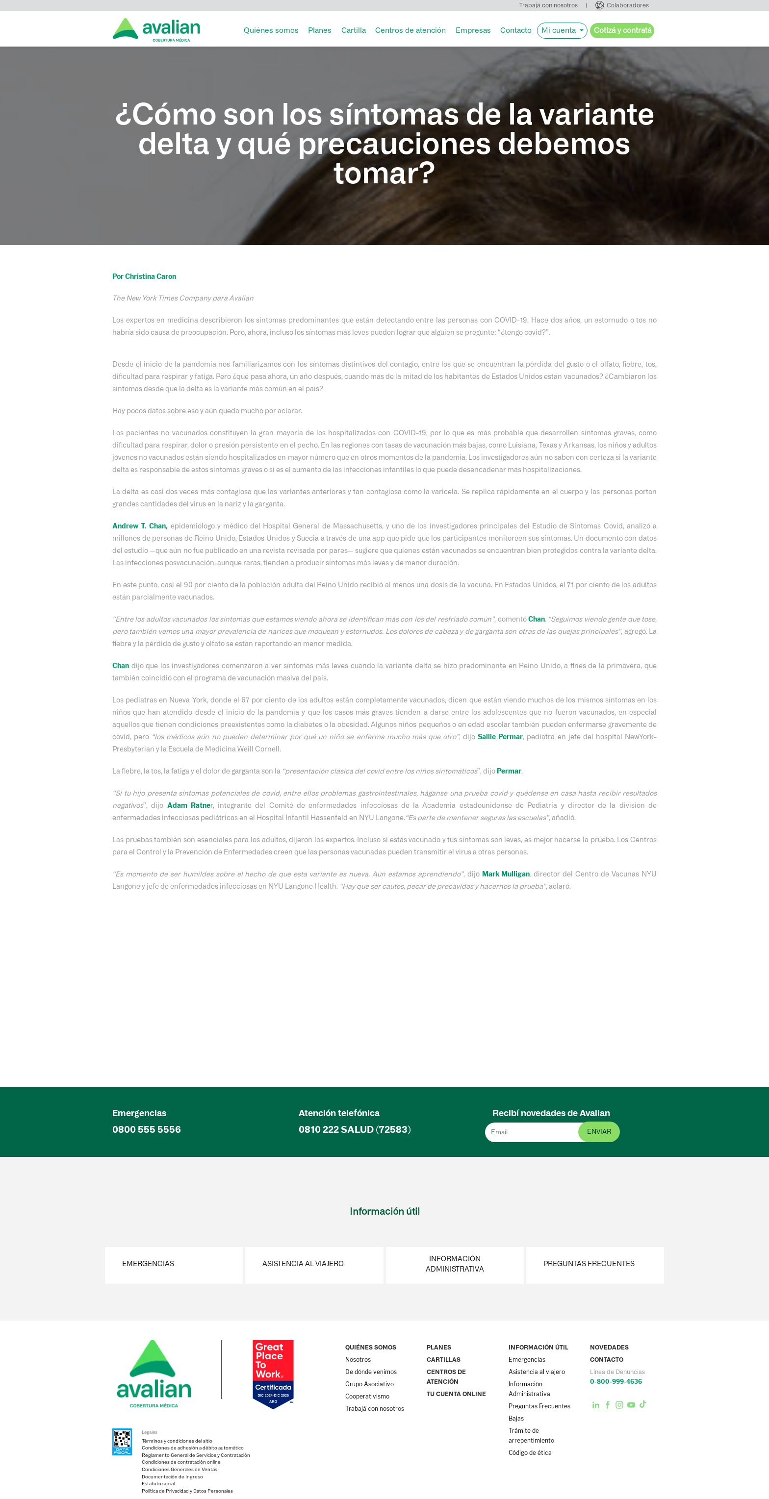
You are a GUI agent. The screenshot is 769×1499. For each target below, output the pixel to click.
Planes (320, 30)
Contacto (516, 30)
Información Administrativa (455, 1264)
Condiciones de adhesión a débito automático (193, 1448)
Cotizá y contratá (622, 30)
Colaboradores (628, 5)
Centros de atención (410, 30)
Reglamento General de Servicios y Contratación (196, 1455)
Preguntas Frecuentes (589, 1264)
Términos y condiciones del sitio (177, 1441)
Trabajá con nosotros (548, 5)
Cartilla (353, 30)
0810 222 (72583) (355, 1129)
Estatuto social (158, 1483)
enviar (599, 1131)
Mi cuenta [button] (559, 30)
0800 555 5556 (146, 1129)
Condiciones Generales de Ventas (179, 1469)
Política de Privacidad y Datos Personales (187, 1491)
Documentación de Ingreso (172, 1476)
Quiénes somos (271, 30)
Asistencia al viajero (303, 1264)
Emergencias (148, 1264)
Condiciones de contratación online (181, 1462)
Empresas (473, 30)
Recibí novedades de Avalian (551, 1113)
